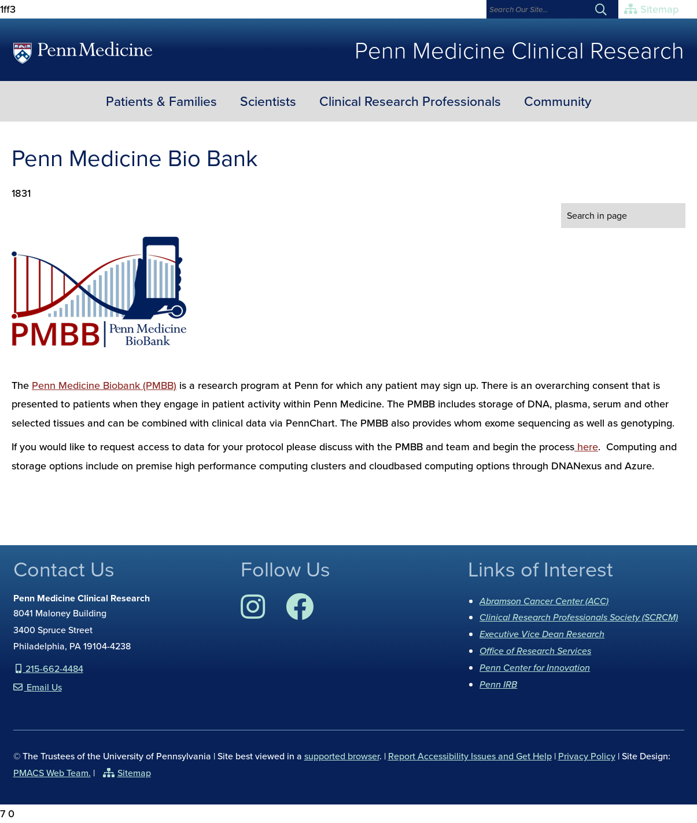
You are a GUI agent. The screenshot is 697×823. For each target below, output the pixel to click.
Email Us (43, 687)
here (586, 446)
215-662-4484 (53, 668)
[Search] (539, 9)
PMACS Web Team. (52, 772)
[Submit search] (605, 9)
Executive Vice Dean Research (542, 633)
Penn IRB (498, 684)
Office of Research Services (535, 650)
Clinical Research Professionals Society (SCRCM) (579, 617)
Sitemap (651, 9)
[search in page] (623, 215)
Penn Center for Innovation (535, 667)
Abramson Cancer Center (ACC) (544, 600)
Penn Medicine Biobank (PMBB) (104, 385)
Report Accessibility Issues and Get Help (470, 755)
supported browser (341, 755)
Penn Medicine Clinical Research (519, 49)
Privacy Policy (586, 755)
